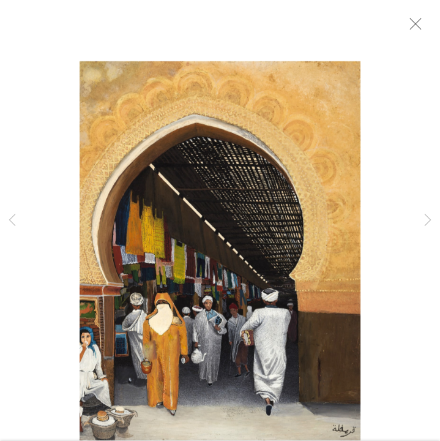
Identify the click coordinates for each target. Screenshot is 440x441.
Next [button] (428, 220)
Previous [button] (12, 220)
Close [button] (415, 27)
